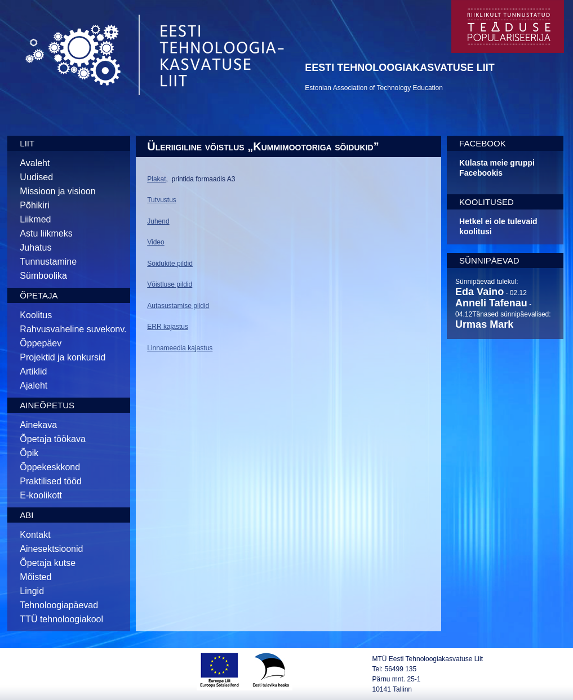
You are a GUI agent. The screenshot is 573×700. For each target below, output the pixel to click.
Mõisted (35, 577)
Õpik (29, 453)
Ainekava (38, 425)
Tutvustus (161, 200)
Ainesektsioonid (51, 549)
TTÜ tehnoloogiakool (61, 619)
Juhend (158, 221)
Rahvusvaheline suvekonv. (73, 329)
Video (155, 242)
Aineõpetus (47, 405)
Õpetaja (38, 295)
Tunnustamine (48, 261)
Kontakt (35, 535)
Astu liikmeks (46, 233)
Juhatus (35, 247)
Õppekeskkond (50, 467)
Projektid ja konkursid (62, 357)
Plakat (156, 179)
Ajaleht (33, 385)
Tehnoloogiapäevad (59, 605)
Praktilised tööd (50, 481)
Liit (27, 143)
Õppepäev (40, 343)
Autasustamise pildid (178, 306)
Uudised (36, 177)
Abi (26, 515)
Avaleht (35, 163)
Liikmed (35, 219)
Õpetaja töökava (53, 439)
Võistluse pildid (169, 284)
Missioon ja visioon (57, 191)
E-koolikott (41, 495)
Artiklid (33, 371)
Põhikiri (34, 205)
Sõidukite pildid (170, 263)
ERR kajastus (167, 327)
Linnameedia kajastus (179, 348)
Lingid (32, 591)
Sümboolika (43, 275)
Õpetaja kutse (47, 563)
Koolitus (36, 315)
